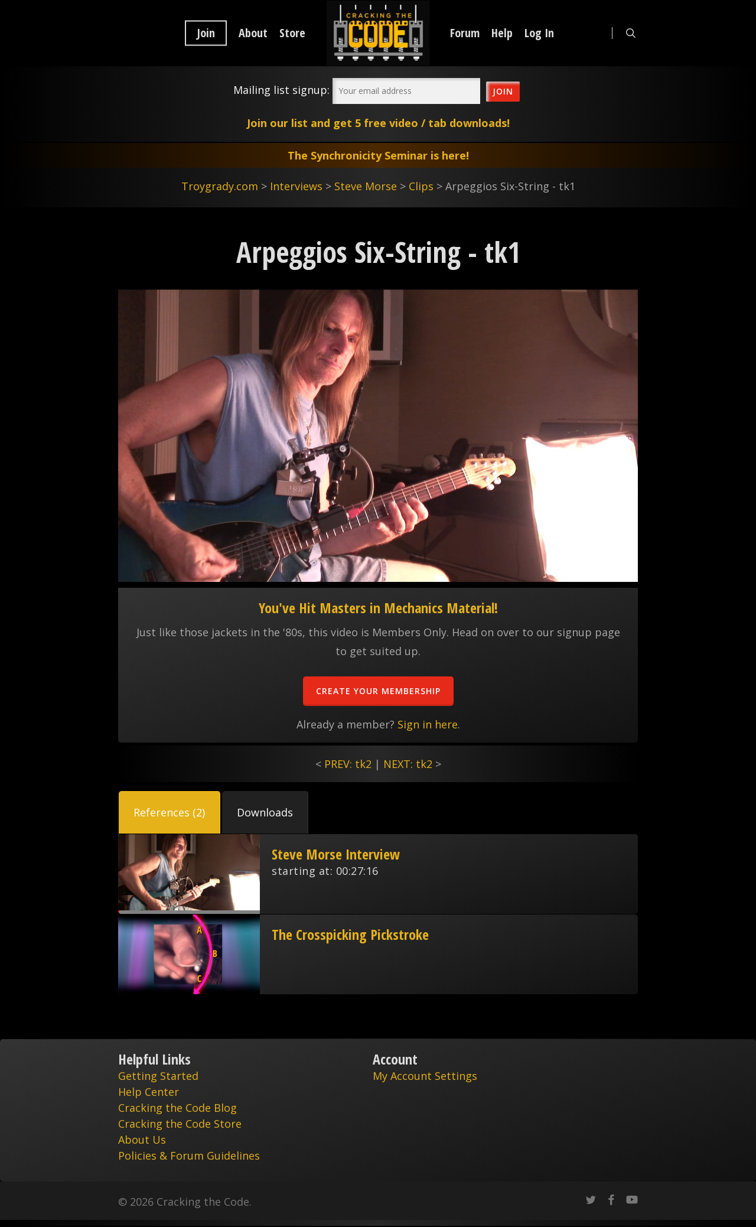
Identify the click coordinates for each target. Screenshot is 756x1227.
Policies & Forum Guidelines (189, 1155)
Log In (539, 33)
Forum (465, 33)
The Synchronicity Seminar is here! (378, 155)
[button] (169, 812)
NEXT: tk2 (407, 764)
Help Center (148, 1092)
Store (292, 33)
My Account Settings (425, 1076)
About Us (142, 1139)
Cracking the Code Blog (177, 1108)
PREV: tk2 (348, 764)
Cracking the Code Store (180, 1124)
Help (502, 33)
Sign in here (427, 724)
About (253, 33)
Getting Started (158, 1076)
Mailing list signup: (281, 90)
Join (206, 33)
